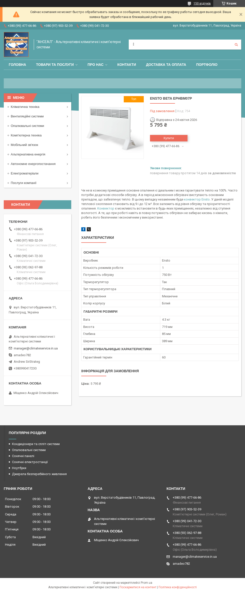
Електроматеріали (24, 173)
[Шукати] (236, 45)
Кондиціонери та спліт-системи (36, 444)
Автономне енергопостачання (33, 164)
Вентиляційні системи (27, 116)
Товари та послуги (55, 65)
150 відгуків (202, 3)
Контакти (126, 65)
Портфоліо (207, 65)
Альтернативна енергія (28, 154)
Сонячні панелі (23, 456)
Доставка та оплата (166, 65)
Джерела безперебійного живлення (39, 474)
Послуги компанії (23, 183)
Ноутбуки (19, 468)
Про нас (96, 65)
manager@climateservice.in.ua (36, 348)
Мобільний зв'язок (24, 145)
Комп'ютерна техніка (26, 135)
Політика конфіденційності (177, 587)
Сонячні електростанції (30, 462)
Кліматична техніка (25, 107)
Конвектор (105, 208)
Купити (169, 138)
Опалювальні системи (27, 126)
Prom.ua (146, 582)
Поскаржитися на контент (138, 587)
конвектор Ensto (197, 199)
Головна (17, 65)
